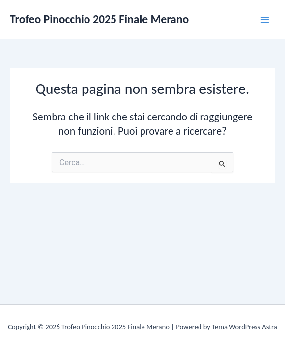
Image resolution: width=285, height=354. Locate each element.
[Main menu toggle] (265, 19)
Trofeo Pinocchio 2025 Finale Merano (99, 19)
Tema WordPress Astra (244, 327)
